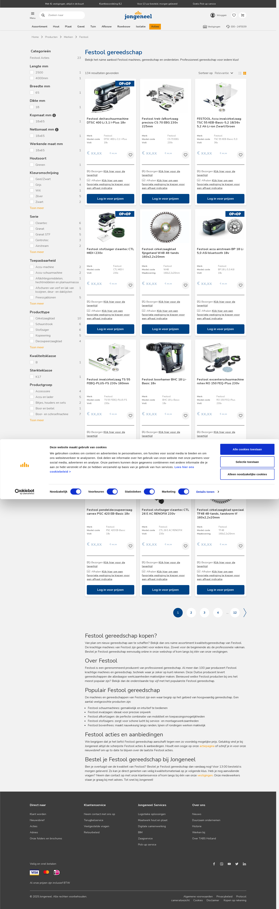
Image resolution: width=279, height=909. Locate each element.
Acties (155, 26)
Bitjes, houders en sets (51, 403)
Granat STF (43, 234)
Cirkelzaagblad (45, 318)
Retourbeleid (92, 832)
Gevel (81, 26)
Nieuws (196, 814)
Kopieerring (43, 335)
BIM (140, 832)
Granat (40, 229)
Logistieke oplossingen (152, 814)
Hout (56, 26)
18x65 (40, 121)
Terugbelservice (93, 820)
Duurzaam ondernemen (206, 820)
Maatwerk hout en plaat (152, 820)
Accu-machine (45, 267)
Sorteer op (205, 73)
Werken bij (198, 832)
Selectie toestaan (247, 871)
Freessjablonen (46, 297)
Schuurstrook (44, 324)
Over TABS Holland (204, 838)
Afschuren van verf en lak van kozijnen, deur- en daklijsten (55, 290)
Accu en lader (44, 397)
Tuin (93, 26)
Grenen (41, 165)
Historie (197, 826)
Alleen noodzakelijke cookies (247, 884)
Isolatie (140, 26)
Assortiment (39, 26)
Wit (38, 190)
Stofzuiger (42, 330)
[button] (33, 15)
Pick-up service (147, 844)
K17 (39, 377)
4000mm (42, 78)
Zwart (39, 202)
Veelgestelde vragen (96, 826)
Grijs (38, 185)
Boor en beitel (45, 408)
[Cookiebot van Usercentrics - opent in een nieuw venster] (24, 901)
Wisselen (241, 73)
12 (235, 613)
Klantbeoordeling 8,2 (110, 3)
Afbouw (107, 26)
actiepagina (207, 746)
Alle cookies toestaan (247, 859)
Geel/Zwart (43, 179)
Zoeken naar (43, 15)
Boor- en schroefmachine (52, 414)
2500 (40, 72)
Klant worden (38, 814)
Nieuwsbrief (37, 820)
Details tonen (205, 901)
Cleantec (41, 223)
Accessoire (43, 391)
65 (38, 93)
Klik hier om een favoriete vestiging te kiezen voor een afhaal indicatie (108, 184)
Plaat (68, 26)
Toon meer (37, 208)
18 (38, 107)
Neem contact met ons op (99, 814)
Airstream (42, 246)
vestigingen (205, 775)
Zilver (39, 196)
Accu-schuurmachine (49, 273)
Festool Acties (39, 58)
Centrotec (42, 240)
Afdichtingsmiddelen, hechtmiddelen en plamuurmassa (57, 280)
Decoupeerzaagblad (49, 341)
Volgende (244, 612)
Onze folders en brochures (46, 838)
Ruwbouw (123, 26)
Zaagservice (145, 838)
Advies (34, 832)
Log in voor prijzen (110, 199)
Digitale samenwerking (152, 826)
